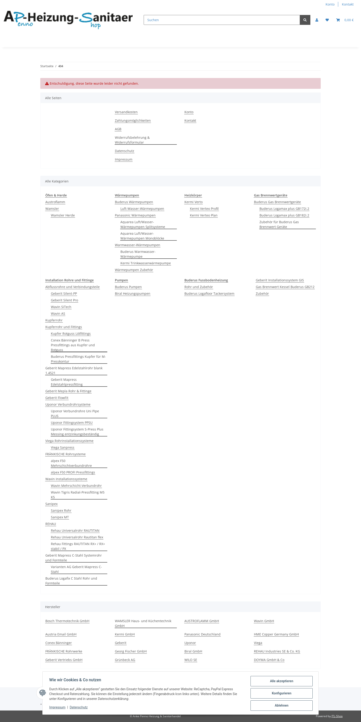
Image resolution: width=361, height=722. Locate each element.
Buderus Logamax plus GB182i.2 (284, 215)
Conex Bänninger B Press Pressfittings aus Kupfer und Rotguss (73, 345)
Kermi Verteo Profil (204, 208)
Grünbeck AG (125, 660)
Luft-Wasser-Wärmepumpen (142, 208)
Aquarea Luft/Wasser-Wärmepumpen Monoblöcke (142, 235)
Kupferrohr (54, 320)
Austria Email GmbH (60, 634)
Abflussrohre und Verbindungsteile (72, 287)
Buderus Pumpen (128, 287)
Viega (258, 643)
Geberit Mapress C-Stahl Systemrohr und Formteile (73, 557)
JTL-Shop (337, 716)
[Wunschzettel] (327, 20)
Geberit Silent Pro (64, 300)
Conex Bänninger (58, 643)
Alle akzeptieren (280, 682)
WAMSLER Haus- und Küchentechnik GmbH (143, 623)
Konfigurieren (281, 694)
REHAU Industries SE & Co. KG (277, 651)
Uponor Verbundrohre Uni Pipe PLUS (75, 413)
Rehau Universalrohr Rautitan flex (77, 537)
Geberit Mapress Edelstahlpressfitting (67, 382)
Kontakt (348, 4)
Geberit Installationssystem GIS (280, 280)
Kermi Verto (193, 202)
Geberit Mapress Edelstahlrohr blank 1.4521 (73, 370)
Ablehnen (281, 706)
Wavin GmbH (264, 621)
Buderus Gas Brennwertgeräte (277, 202)
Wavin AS (58, 313)
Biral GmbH (193, 651)
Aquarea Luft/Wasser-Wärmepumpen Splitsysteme (142, 224)
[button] (317, 20)
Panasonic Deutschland (202, 634)
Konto (330, 4)
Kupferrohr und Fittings (63, 327)
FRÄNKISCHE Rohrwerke (63, 651)
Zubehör (262, 293)
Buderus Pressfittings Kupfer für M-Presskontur (78, 359)
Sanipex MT (60, 517)
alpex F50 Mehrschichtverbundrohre (71, 463)
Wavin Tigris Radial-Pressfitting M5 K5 (78, 494)
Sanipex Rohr (61, 510)
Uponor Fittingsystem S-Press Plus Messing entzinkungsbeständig (77, 431)
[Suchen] (222, 20)
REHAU (50, 524)
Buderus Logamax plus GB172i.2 (284, 208)
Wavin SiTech (61, 307)
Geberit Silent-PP (64, 293)
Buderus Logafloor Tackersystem (209, 293)
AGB (118, 129)
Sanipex (51, 504)
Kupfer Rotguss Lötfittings (71, 333)
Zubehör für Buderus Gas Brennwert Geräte (279, 224)
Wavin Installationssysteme (66, 479)
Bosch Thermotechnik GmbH (67, 621)
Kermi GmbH (125, 634)
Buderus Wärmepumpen (134, 202)
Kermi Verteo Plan (204, 215)
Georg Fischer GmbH (131, 651)
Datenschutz (124, 151)
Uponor (190, 643)
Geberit (120, 643)
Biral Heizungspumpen (132, 293)
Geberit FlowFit (56, 398)
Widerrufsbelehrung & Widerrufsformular (132, 139)
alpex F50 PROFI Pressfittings (73, 472)
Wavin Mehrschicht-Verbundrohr (76, 485)
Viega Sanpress (62, 447)
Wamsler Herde (63, 215)
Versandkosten (126, 112)
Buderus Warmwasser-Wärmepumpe (138, 254)
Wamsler (52, 208)
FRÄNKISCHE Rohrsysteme (65, 454)
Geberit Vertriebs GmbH (63, 660)
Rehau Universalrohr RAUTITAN (75, 530)
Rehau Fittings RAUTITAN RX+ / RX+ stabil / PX (78, 546)
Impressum (123, 159)
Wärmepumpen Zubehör (134, 270)
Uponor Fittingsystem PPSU (72, 422)
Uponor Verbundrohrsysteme (67, 404)
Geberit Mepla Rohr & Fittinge (68, 391)
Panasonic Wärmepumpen (135, 215)
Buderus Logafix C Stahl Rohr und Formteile (71, 580)
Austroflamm (55, 202)
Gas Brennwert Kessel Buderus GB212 (285, 287)
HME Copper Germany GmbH (276, 634)
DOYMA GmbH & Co (269, 660)
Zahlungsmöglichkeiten (133, 120)
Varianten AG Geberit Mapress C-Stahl (76, 569)
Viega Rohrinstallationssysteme (69, 441)
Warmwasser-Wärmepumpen (137, 245)
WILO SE (190, 660)
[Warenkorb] (344, 20)
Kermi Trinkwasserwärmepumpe (145, 263)
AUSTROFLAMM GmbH (201, 621)
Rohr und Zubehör (198, 287)
